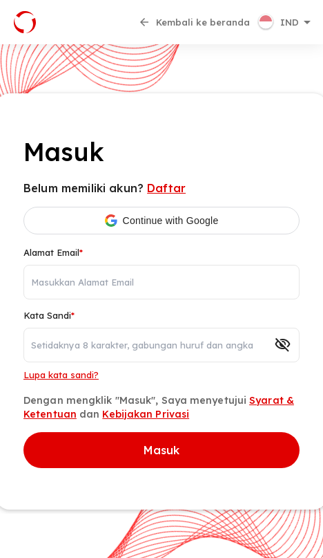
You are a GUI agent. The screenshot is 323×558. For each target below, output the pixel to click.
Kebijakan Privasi (145, 414)
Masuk (162, 450)
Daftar (166, 188)
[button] (286, 22)
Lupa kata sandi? (61, 374)
